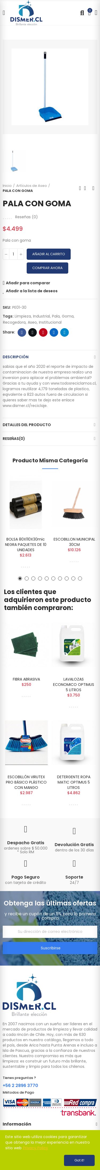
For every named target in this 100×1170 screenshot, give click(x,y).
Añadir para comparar (28, 283)
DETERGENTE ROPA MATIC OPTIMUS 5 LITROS (73, 782)
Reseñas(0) (14, 438)
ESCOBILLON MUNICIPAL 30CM (74, 542)
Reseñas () (26, 217)
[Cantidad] (13, 254)
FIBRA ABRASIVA (26, 679)
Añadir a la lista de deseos (32, 291)
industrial (41, 316)
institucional (50, 322)
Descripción (16, 357)
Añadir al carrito (48, 254)
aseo (32, 322)
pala (56, 316)
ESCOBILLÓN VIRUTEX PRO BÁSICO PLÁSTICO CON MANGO (26, 782)
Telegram (65, 332)
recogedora (14, 322)
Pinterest (43, 332)
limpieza (23, 316)
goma (68, 316)
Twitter (33, 332)
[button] (20, 578)
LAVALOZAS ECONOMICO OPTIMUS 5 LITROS (73, 685)
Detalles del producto (27, 424)
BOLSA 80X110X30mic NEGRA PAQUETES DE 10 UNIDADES (25, 545)
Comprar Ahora (47, 267)
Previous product (80, 188)
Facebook (22, 332)
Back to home (86, 188)
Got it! (79, 1160)
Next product (93, 188)
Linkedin (54, 332)
